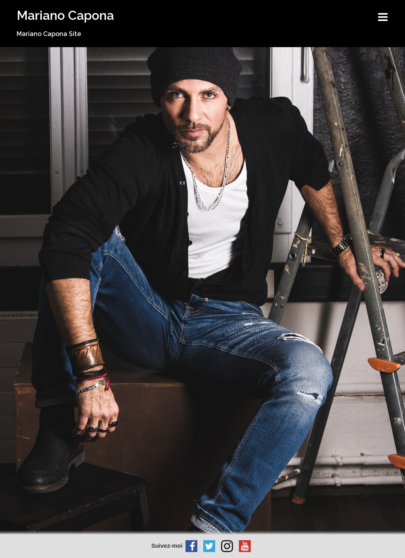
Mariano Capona (65, 15)
